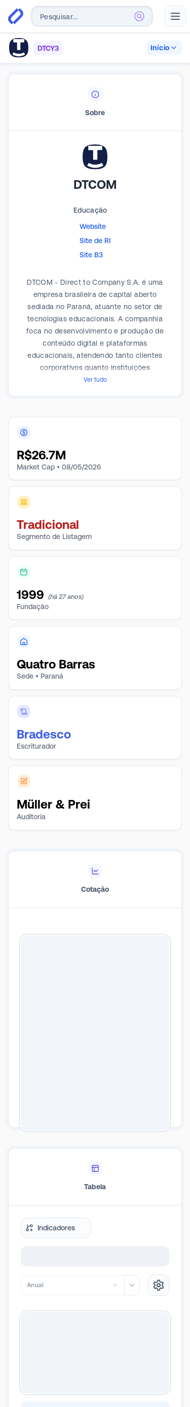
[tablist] (95, 102)
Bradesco (44, 734)
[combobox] (92, 16)
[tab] (95, 102)
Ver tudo (95, 379)
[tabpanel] (95, 279)
